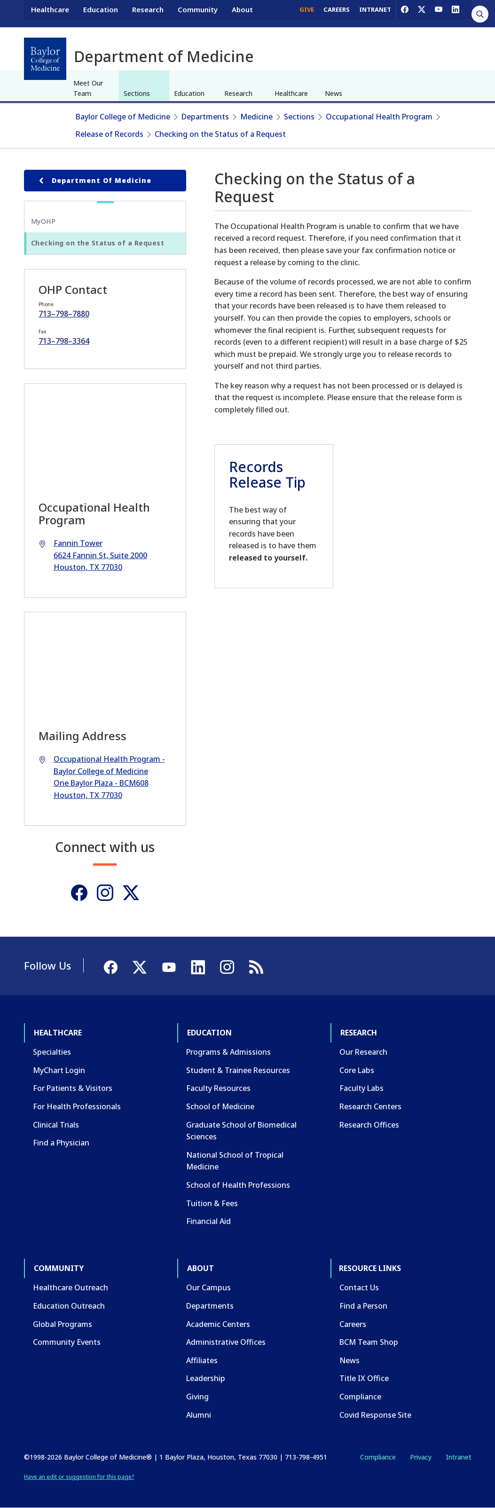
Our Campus (208, 1287)
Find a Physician (61, 1142)
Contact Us (359, 1287)
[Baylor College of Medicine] (45, 59)
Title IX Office (364, 1378)
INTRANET (375, 13)
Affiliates (202, 1360)
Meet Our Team (88, 88)
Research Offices (369, 1125)
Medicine (256, 116)
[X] (421, 13)
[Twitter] (131, 892)
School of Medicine (220, 1106)
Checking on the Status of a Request (220, 134)
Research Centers (370, 1106)
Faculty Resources (218, 1088)
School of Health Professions (238, 1185)
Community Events (67, 1342)
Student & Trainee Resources (238, 1070)
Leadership (205, 1378)
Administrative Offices (226, 1342)
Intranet (458, 1457)
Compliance (360, 1396)
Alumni (198, 1415)
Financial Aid (208, 1221)
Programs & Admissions (228, 1052)
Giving (197, 1396)
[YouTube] (438, 13)
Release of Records (109, 134)
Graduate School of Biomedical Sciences (241, 1131)
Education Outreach (69, 1306)
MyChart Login (59, 1070)
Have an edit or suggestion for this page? (79, 1477)
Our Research (363, 1052)
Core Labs (356, 1070)
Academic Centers (218, 1324)
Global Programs (62, 1324)
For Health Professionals (77, 1106)
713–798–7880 (64, 313)
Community (198, 13)
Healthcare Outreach (70, 1287)
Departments (205, 116)
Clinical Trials (56, 1125)
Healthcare (50, 13)
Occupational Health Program (379, 116)
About (242, 13)
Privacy (421, 1457)
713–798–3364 (64, 341)
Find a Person (363, 1306)
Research (148, 13)
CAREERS (336, 13)
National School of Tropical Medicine (234, 1161)
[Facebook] (405, 13)
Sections (137, 93)
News (333, 93)
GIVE (306, 13)
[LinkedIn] (455, 13)
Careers (352, 1324)
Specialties (52, 1052)
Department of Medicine (93, 180)
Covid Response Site (375, 1415)
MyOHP (43, 221)
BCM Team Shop (368, 1342)
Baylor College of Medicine (123, 116)
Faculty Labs (361, 1088)
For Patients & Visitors (72, 1088)
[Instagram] (105, 892)
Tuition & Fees (212, 1203)
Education (100, 13)
